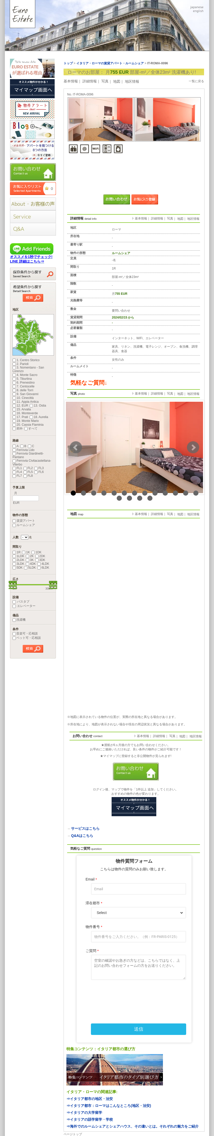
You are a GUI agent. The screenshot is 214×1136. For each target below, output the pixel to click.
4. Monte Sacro (25, 375)
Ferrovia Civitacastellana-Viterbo (32, 462)
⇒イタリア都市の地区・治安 (89, 1099)
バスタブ (21, 601)
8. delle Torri (23, 390)
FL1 (17, 468)
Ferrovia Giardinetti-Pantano (28, 455)
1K (26, 552)
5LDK (30, 567)
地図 (116, 81)
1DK (36, 552)
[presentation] (134, 996)
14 (119, 498)
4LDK (43, 564)
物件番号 (94, 927)
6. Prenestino (24, 382)
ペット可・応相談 (27, 638)
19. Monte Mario (26, 421)
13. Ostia (38, 405)
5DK (17, 567)
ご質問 (92, 951)
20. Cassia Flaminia (28, 424)
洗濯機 (19, 619)
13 (195, 493)
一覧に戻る (196, 81)
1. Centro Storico (26, 360)
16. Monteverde (25, 413)
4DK (31, 564)
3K (30, 560)
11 (175, 493)
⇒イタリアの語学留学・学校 (89, 1119)
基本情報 (71, 81)
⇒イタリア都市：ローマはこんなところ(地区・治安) (108, 1106)
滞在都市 (94, 903)
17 (149, 498)
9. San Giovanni (25, 394)
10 (165, 493)
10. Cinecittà (23, 398)
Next (193, 447)
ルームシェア (24, 525)
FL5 (28, 472)
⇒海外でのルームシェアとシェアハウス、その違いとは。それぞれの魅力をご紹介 (132, 1126)
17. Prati (20, 417)
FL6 (39, 472)
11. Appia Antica (26, 402)
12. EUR (20, 405)
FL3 (39, 468)
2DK (40, 556)
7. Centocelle (23, 386)
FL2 (28, 468)
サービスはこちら (85, 828)
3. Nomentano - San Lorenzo (28, 369)
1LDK (18, 556)
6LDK (43, 567)
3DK (40, 560)
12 (185, 493)
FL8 (28, 476)
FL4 (17, 472)
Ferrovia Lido (23, 450)
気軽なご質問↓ (88, 383)
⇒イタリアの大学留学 (84, 1112)
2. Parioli (21, 364)
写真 (105, 81)
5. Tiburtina (22, 379)
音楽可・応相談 (25, 633)
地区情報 (132, 81)
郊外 (18, 428)
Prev (76, 447)
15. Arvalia (22, 409)
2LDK (18, 560)
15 (129, 498)
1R (16, 552)
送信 (138, 1029)
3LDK (18, 564)
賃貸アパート (24, 520)
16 (139, 498)
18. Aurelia (39, 417)
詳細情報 (89, 81)
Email (91, 879)
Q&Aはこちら (82, 836)
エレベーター (24, 606)
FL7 (17, 476)
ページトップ (73, 1134)
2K (30, 556)
